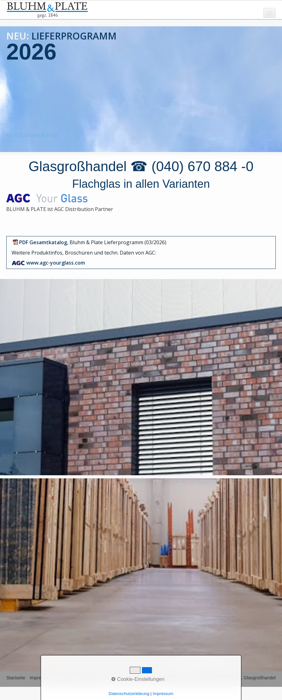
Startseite (15, 677)
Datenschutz (68, 677)
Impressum (41, 677)
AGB (90, 677)
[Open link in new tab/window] (43, 242)
